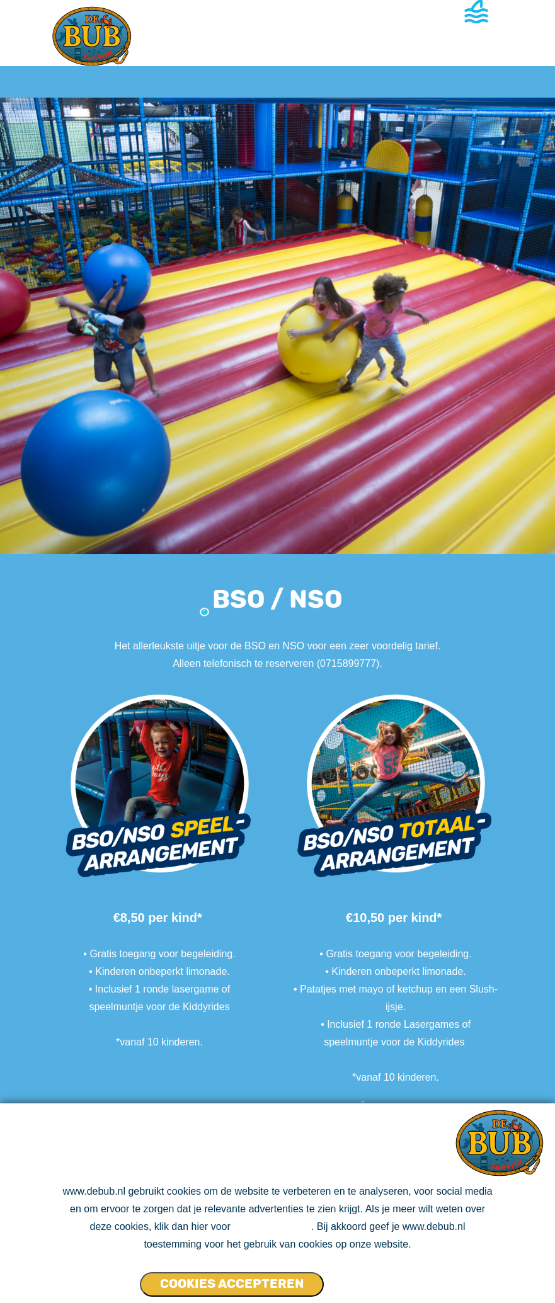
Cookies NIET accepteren (372, 1278)
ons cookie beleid (272, 1226)
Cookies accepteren (232, 1283)
